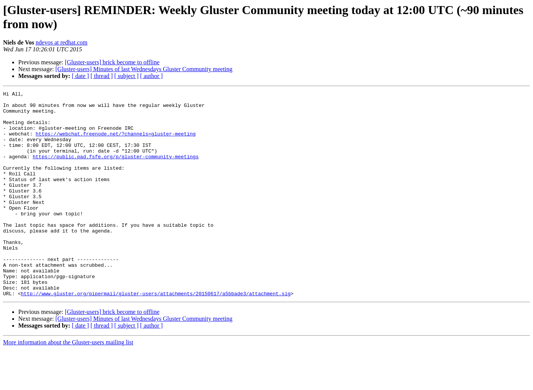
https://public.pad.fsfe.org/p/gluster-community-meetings (116, 170)
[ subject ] (126, 76)
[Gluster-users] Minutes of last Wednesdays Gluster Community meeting (143, 69)
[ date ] (80, 76)
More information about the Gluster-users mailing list (68, 383)
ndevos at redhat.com (61, 42)
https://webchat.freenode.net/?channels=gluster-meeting (116, 142)
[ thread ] (101, 76)
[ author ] (151, 76)
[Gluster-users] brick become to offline (112, 62)
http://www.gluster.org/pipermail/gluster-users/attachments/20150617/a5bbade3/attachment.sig (156, 334)
